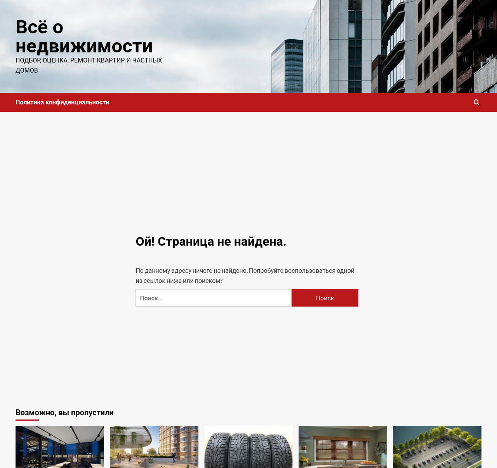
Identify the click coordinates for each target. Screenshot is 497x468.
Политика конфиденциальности (62, 102)
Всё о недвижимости (84, 36)
